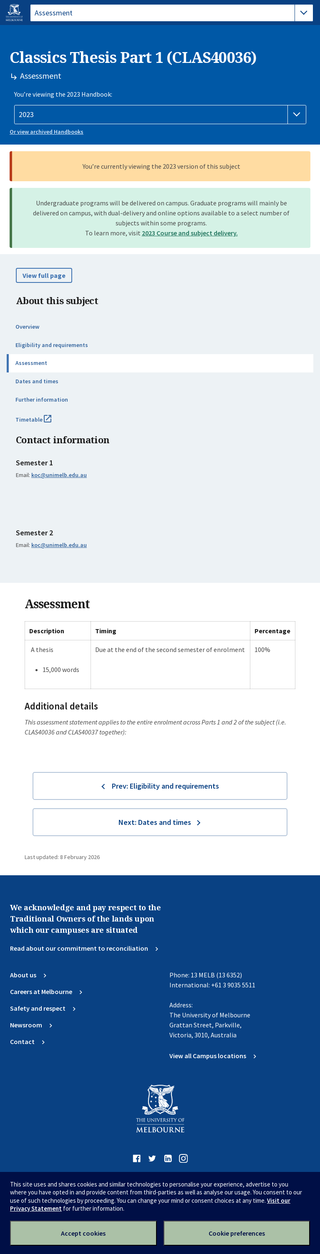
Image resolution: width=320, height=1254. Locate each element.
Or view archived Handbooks (46, 131)
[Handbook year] (160, 114)
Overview (27, 326)
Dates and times (36, 381)
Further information (41, 399)
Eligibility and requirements (51, 345)
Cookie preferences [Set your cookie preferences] (237, 1233)
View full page (44, 275)
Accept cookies (83, 1233)
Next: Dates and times (154, 822)
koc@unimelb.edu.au (59, 475)
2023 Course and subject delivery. (190, 233)
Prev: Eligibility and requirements (165, 786)
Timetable (42, 423)
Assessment (31, 363)
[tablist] (171, 13)
